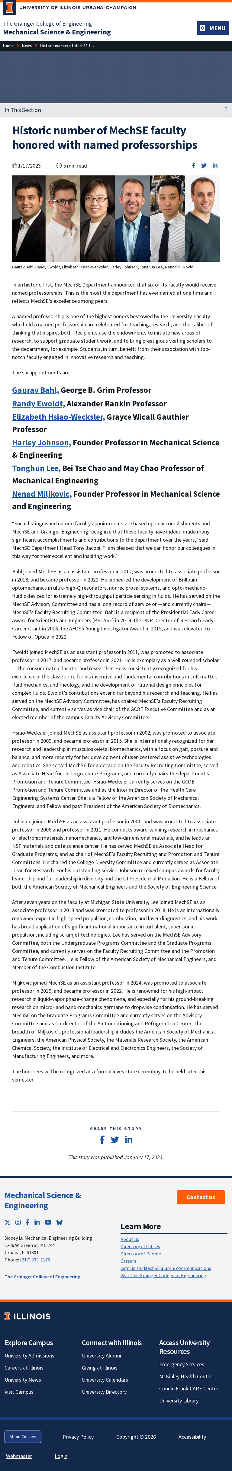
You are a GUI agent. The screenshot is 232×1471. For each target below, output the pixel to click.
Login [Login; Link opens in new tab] (61, 1456)
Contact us (201, 1197)
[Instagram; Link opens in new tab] (18, 1222)
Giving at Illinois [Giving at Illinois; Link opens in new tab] (100, 1367)
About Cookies (23, 1436)
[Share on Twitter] (204, 165)
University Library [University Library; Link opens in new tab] (178, 1400)
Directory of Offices (140, 1246)
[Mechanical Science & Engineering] (57, 32)
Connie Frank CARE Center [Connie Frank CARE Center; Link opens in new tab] (188, 1388)
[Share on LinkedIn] (215, 165)
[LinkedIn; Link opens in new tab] (37, 1222)
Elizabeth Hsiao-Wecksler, (58, 417)
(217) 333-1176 (35, 1260)
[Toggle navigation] (213, 28)
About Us (130, 1239)
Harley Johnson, (41, 442)
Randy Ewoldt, (38, 403)
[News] (27, 45)
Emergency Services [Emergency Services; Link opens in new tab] (181, 1364)
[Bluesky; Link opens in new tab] (59, 1222)
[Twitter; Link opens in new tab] (8, 1222)
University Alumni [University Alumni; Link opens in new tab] (101, 1355)
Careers (128, 1261)
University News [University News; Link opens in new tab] (23, 1379)
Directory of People (141, 1254)
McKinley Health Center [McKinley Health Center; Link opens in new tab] (185, 1376)
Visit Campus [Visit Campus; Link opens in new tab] (19, 1391)
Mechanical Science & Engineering (43, 1200)
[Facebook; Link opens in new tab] (28, 1222)
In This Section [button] (23, 110)
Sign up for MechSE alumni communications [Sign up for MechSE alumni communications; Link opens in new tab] (166, 1268)
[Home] (8, 45)
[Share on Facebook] (193, 165)
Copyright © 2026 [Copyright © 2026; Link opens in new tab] (136, 1436)
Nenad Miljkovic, (42, 494)
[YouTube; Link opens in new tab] (48, 1222)
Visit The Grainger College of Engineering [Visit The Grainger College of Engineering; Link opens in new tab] (163, 1275)
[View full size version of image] (116, 218)
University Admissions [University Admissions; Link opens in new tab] (29, 1355)
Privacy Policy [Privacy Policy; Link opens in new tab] (78, 1436)
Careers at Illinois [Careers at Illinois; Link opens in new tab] (24, 1367)
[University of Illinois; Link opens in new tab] (27, 1316)
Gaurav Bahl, (35, 390)
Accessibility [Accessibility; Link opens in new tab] (192, 1436)
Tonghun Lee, (36, 468)
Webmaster (19, 1456)
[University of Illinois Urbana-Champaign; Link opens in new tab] (69, 8)
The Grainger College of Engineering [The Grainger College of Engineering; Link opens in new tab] (47, 23)
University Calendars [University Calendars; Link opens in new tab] (105, 1379)
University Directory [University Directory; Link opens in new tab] (104, 1391)
